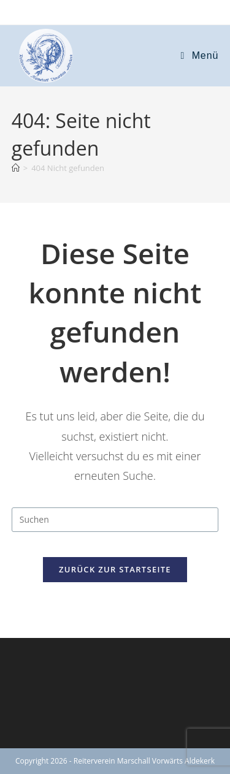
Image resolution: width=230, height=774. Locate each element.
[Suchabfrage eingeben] (115, 519)
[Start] (16, 167)
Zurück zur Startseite (115, 569)
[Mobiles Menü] (200, 55)
